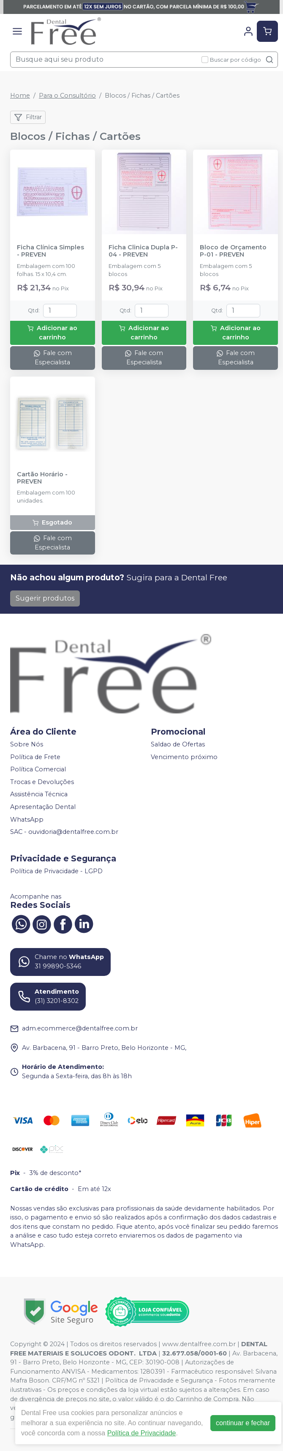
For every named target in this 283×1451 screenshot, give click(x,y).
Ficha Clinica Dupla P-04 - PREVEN (143, 251)
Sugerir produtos (45, 598)
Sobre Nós (26, 744)
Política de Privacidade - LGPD (56, 871)
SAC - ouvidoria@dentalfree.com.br (64, 832)
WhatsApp (27, 819)
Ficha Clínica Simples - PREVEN (50, 251)
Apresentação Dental (43, 807)
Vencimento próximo (184, 757)
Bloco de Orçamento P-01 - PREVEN (233, 251)
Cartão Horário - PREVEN (42, 478)
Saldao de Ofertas (178, 744)
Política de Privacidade (141, 1433)
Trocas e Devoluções (42, 782)
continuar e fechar (243, 1422)
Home (20, 95)
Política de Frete (35, 757)
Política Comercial (38, 769)
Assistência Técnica (39, 794)
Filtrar (28, 117)
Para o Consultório (67, 95)
